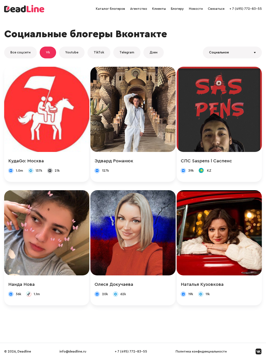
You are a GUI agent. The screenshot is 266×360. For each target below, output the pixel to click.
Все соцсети (20, 52)
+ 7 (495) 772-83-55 (245, 8)
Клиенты (159, 8)
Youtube (71, 52)
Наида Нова (21, 284)
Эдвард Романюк (114, 161)
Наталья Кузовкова (202, 284)
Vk (48, 52)
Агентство (138, 8)
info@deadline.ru (72, 351)
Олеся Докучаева (114, 284)
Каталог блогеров (110, 8)
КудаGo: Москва (26, 161)
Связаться (216, 8)
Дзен (154, 52)
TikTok (99, 52)
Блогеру (177, 8)
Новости (196, 8)
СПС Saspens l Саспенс (206, 161)
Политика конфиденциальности (201, 351)
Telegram (126, 52)
